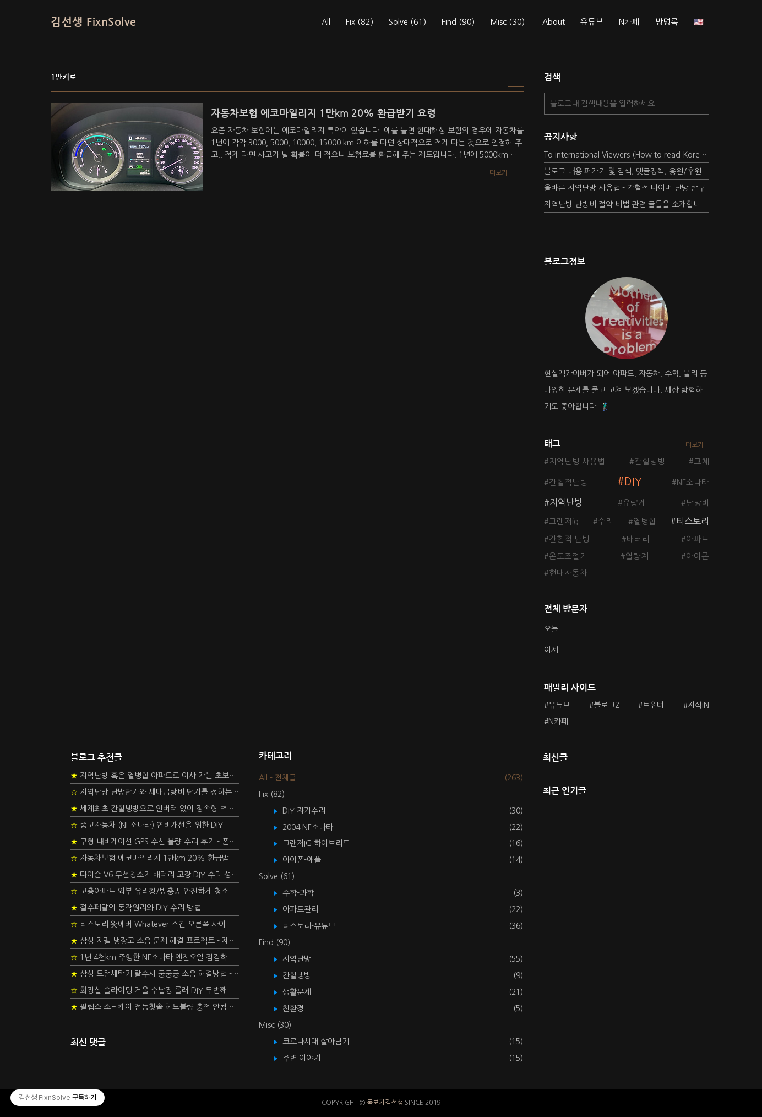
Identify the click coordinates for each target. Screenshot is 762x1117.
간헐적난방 (568, 482)
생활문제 (304, 992)
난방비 (697, 503)
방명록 (666, 22)
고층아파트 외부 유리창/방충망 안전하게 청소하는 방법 (154, 891)
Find (458, 22)
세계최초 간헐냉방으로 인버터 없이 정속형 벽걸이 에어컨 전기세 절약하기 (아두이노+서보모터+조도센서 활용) (154, 808)
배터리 (638, 539)
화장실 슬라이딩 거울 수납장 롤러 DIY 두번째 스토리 (154, 990)
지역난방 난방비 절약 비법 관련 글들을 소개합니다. (626, 204)
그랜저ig (564, 521)
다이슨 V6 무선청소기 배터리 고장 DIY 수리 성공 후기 (154, 875)
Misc (507, 22)
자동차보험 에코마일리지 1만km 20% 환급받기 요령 (154, 858)
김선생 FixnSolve (94, 22)
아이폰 (697, 556)
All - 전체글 (277, 778)
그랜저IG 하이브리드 (324, 843)
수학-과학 (306, 893)
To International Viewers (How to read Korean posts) (626, 155)
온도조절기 (568, 556)
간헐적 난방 (569, 539)
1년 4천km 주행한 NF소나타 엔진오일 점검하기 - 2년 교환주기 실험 (154, 957)
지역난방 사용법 (577, 461)
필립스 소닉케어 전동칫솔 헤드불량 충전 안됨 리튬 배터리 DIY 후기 (154, 1007)
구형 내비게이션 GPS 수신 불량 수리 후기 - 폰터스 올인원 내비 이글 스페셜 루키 (154, 841)
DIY (633, 481)
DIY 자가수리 (312, 811)
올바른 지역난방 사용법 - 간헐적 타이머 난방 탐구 (624, 188)
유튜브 (591, 22)
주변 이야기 (309, 1058)
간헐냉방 (649, 461)
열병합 (644, 521)
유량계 (634, 503)
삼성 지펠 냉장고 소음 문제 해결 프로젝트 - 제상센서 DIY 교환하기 (154, 941)
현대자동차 (568, 573)
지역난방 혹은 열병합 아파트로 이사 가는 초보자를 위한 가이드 (154, 775)
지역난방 (566, 502)
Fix (359, 22)
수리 (605, 521)
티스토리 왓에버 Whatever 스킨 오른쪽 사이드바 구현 (154, 924)
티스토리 (692, 521)
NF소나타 (693, 482)
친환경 (301, 1008)
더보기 (694, 445)
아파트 (697, 539)
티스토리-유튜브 (316, 926)
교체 (701, 461)
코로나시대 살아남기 (323, 1041)
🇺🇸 (699, 22)
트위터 (653, 705)
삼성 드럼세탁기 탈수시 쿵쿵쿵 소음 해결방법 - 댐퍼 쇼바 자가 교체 (154, 974)
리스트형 (516, 79)
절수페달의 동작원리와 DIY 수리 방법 (135, 908)
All (326, 22)
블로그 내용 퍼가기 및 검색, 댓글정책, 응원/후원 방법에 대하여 (626, 171)
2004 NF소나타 (315, 827)
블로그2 (606, 705)
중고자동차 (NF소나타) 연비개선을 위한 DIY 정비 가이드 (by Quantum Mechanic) (154, 825)
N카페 (629, 22)
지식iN (698, 705)
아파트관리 (308, 909)
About (553, 22)
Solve (407, 22)
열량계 (637, 556)
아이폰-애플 (309, 860)
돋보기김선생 (385, 1102)
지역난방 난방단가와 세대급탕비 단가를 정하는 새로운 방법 (154, 792)
